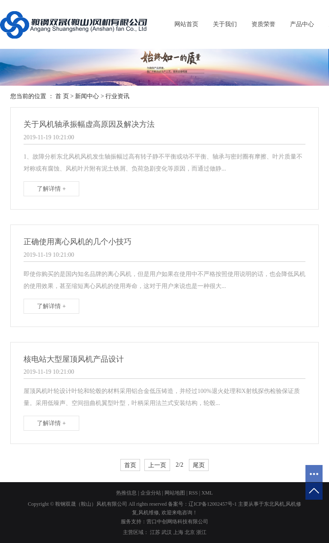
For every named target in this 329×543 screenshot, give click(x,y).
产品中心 (302, 24)
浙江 (201, 532)
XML (207, 493)
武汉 (167, 532)
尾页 (199, 465)
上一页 (157, 465)
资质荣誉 (263, 24)
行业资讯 (117, 96)
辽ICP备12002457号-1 (212, 504)
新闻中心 (87, 96)
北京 (190, 532)
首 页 (62, 96)
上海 (178, 532)
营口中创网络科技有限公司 (177, 522)
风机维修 (148, 513)
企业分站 (151, 493)
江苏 (155, 532)
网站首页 (186, 24)
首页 (130, 465)
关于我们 (225, 24)
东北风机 (274, 504)
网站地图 (174, 493)
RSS (192, 493)
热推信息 (126, 493)
